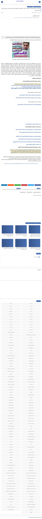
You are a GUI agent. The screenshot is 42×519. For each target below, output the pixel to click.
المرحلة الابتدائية (31, 410)
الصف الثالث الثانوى (37, 6)
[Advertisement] (21, 27)
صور (31, 444)
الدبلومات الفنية (31, 371)
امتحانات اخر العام (31, 415)
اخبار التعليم (31, 342)
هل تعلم (31, 509)
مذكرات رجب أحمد (11, 475)
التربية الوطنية (31, 358)
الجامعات (11, 363)
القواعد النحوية (11, 397)
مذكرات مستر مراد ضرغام (31, 491)
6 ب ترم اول (31, 332)
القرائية (31, 397)
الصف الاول (31, 376)
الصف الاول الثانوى (31, 379)
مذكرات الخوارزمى (31, 470)
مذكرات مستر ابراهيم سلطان (11, 483)
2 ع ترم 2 (31, 319)
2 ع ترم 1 (11, 316)
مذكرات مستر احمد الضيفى (31, 486)
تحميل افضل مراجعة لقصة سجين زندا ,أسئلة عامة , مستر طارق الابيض (26, 152)
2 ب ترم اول (11, 311)
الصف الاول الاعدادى (11, 376)
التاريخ (11, 353)
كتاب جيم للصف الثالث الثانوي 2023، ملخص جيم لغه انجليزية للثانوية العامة (35, 248)
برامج (31, 426)
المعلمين (10, 413)
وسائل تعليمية (11, 509)
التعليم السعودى (11, 358)
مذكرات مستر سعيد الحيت (11, 486)
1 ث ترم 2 (11, 306)
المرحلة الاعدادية (10, 410)
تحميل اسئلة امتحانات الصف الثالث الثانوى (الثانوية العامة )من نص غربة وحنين (21, 163)
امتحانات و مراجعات (31, 423)
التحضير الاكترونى (31, 355)
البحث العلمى (31, 353)
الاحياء (31, 350)
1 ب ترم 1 (31, 303)
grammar (11, 337)
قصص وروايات (11, 452)
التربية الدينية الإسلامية (11, 355)
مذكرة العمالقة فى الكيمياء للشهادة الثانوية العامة (30, 132)
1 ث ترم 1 (31, 306)
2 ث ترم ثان (31, 316)
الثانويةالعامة (31, 363)
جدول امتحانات (11, 436)
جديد (11, 439)
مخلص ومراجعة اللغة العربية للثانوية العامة (31, 86)
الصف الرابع (31, 389)
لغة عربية (10, 462)
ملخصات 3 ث (31, 499)
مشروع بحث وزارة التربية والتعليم (11, 491)
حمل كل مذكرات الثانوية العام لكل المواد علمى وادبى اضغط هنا (27, 84)
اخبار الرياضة (11, 342)
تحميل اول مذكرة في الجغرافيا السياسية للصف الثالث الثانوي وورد (27, 141)
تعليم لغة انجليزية (31, 431)
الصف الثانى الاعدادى (11, 384)
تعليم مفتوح (11, 431)
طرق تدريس (11, 444)
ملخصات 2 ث (11, 496)
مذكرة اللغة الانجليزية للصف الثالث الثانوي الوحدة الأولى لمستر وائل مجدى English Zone (7, 235)
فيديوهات (11, 449)
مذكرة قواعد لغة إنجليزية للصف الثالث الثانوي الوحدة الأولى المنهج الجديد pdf (21, 235)
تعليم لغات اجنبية (11, 428)
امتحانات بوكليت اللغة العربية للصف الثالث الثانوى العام (26, 88)
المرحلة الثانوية (23, 192)
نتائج (11, 504)
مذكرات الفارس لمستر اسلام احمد (31, 473)
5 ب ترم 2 (11, 327)
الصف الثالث (11, 379)
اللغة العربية (30, 6)
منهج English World (11, 499)
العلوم (31, 392)
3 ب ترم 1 (11, 319)
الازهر (11, 350)
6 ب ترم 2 (11, 329)
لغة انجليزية (31, 462)
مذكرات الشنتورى (11, 470)
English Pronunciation (11, 332)
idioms (31, 340)
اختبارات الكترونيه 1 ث (11, 345)
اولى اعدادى (11, 423)
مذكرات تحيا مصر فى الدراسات (31, 475)
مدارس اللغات (31, 465)
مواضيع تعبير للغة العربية (31, 504)
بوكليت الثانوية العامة (11, 426)
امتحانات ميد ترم (10, 418)
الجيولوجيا (10, 366)
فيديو (31, 449)
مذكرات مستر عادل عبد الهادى (31, 488)
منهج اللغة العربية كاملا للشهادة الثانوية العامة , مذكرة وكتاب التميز (26, 85)
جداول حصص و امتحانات (31, 436)
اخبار (11, 340)
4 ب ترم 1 (11, 324)
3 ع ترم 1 (31, 324)
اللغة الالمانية (11, 400)
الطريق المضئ (19, 1)
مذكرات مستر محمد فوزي (11, 488)
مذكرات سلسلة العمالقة (31, 478)
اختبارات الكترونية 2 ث (31, 345)
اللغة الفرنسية (11, 405)
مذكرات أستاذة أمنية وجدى (11, 465)
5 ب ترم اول (31, 329)
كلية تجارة (10, 457)
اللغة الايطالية (11, 402)
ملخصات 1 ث (31, 496)
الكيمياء (31, 400)
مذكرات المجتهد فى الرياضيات (10, 473)
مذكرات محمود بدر (31, 483)
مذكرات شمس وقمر (11, 478)
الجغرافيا (31, 366)
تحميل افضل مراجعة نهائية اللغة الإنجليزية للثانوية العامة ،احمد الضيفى (25, 150)
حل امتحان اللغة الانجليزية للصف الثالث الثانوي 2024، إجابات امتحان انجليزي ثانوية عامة (21, 248)
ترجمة (31, 428)
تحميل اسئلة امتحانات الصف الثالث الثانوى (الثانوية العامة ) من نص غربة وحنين (26, 17)
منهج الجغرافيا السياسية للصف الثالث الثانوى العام (29, 139)
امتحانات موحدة (31, 418)
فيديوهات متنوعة (31, 452)
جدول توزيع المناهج (31, 439)
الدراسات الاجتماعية (11, 371)
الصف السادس (11, 389)
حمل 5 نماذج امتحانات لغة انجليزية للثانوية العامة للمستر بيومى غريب (26, 151)
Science (31, 337)
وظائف (31, 512)
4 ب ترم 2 (31, 327)
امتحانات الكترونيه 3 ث (11, 415)
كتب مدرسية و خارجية (31, 457)
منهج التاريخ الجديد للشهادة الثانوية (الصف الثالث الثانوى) (28, 136)
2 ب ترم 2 (31, 311)
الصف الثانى (31, 384)
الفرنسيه (11, 392)
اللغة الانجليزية (31, 402)
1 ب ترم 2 (11, 303)
